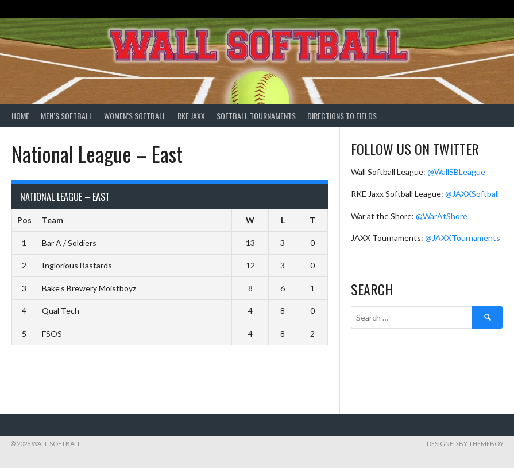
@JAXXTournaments (462, 238)
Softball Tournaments (256, 116)
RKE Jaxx (191, 116)
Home (20, 116)
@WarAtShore (441, 216)
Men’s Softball (66, 116)
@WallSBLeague (456, 172)
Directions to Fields (342, 116)
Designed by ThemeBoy (465, 443)
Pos (24, 220)
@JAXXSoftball (472, 193)
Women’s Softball (135, 116)
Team (52, 220)
